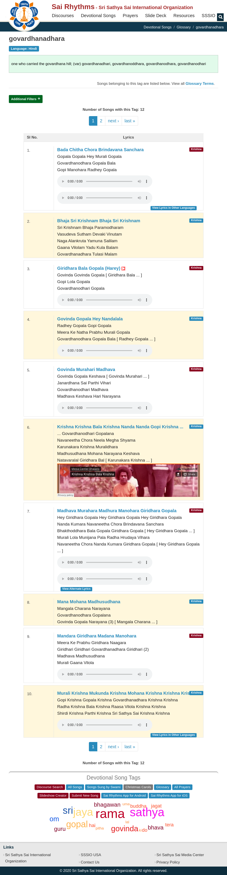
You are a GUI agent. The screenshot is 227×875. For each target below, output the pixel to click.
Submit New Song (85, 795)
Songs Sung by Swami (104, 787)
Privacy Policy (168, 862)
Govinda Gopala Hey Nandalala (90, 318)
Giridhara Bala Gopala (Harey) (91, 268)
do (144, 830)
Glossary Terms (200, 83)
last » (130, 120)
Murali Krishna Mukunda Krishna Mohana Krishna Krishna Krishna (127, 693)
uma (126, 804)
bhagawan (107, 804)
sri (68, 810)
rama (110, 813)
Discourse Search (50, 787)
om (54, 819)
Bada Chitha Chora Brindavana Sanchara (100, 149)
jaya (83, 812)
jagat (156, 806)
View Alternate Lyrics (76, 588)
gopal (77, 824)
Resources (184, 15)
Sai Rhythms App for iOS (169, 795)
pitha (100, 828)
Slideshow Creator (53, 795)
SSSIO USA (91, 855)
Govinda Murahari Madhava (86, 369)
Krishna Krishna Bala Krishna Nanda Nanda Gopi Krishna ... (120, 426)
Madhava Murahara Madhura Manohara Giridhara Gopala (116, 510)
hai (92, 825)
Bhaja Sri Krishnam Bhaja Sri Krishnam (98, 220)
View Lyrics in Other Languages (173, 207)
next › (113, 120)
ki (140, 830)
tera (169, 824)
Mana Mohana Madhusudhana (88, 601)
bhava (156, 827)
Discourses (63, 15)
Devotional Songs (98, 15)
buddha (138, 806)
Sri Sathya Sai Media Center (180, 855)
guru (60, 828)
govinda (124, 828)
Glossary (184, 27)
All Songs (75, 787)
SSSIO (208, 15)
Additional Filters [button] (23, 99)
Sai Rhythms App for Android (124, 795)
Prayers (130, 15)
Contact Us (90, 862)
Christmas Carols (138, 787)
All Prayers (182, 787)
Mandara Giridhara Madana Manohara (96, 635)
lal (127, 822)
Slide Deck (155, 15)
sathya (147, 812)
